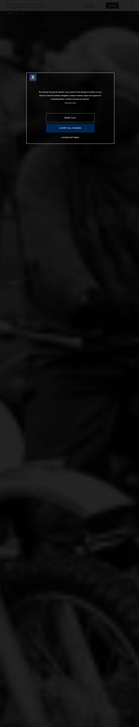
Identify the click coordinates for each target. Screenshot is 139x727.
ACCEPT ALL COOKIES (70, 128)
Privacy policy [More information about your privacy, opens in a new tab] (68, 103)
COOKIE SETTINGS (70, 137)
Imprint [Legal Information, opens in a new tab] (74, 103)
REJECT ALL (70, 118)
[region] (70, 108)
